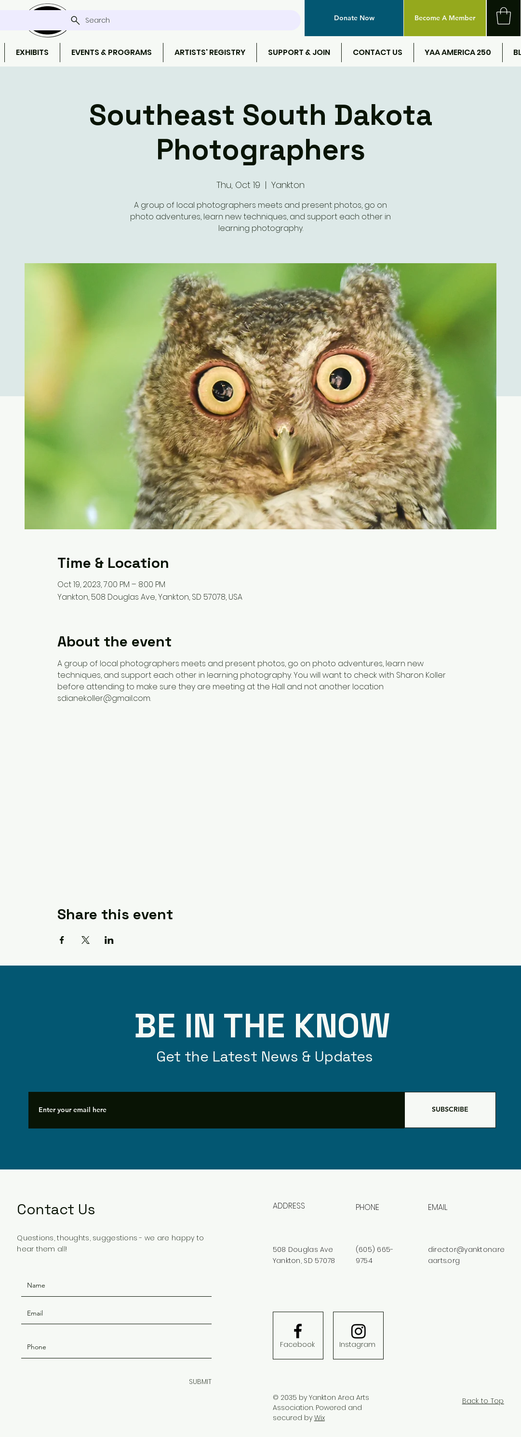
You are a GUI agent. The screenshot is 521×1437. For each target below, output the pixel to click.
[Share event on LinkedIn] (109, 940)
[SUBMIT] (198, 1382)
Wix (319, 1418)
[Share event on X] (85, 940)
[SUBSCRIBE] (450, 1110)
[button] (354, 18)
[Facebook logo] (297, 1331)
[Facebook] (297, 1344)
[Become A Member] (445, 18)
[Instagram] (357, 1344)
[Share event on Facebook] (62, 940)
